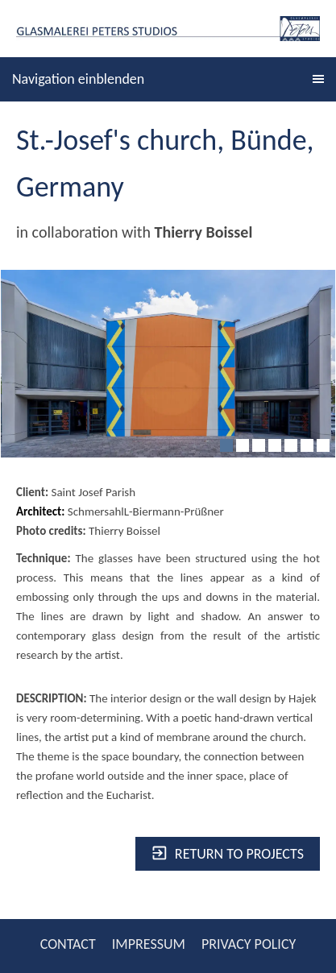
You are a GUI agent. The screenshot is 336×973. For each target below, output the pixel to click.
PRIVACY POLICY (248, 944)
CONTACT (68, 944)
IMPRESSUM (148, 944)
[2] (242, 445)
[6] (307, 445)
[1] (226, 445)
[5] (290, 445)
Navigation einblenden (78, 79)
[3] (258, 445)
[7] (323, 445)
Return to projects (227, 854)
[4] (274, 445)
